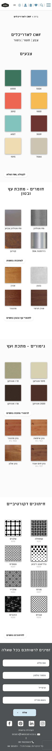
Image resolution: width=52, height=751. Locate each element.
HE (17, 5)
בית (36, 16)
